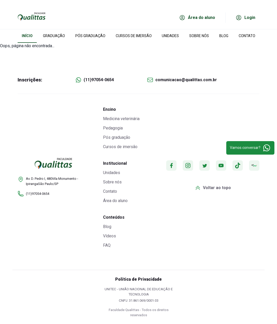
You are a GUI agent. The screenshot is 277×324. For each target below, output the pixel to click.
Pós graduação (116, 137)
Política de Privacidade (138, 279)
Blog (107, 226)
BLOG (223, 36)
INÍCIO (27, 36)
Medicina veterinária (121, 118)
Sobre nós (112, 182)
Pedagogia (113, 128)
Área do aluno (115, 200)
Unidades (111, 172)
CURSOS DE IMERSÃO (134, 36)
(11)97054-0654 (99, 79)
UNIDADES (170, 36)
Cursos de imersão (120, 146)
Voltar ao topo (213, 188)
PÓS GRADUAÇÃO (90, 36)
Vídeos (109, 235)
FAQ (107, 245)
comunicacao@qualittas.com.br (186, 79)
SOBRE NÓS (199, 36)
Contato (110, 191)
